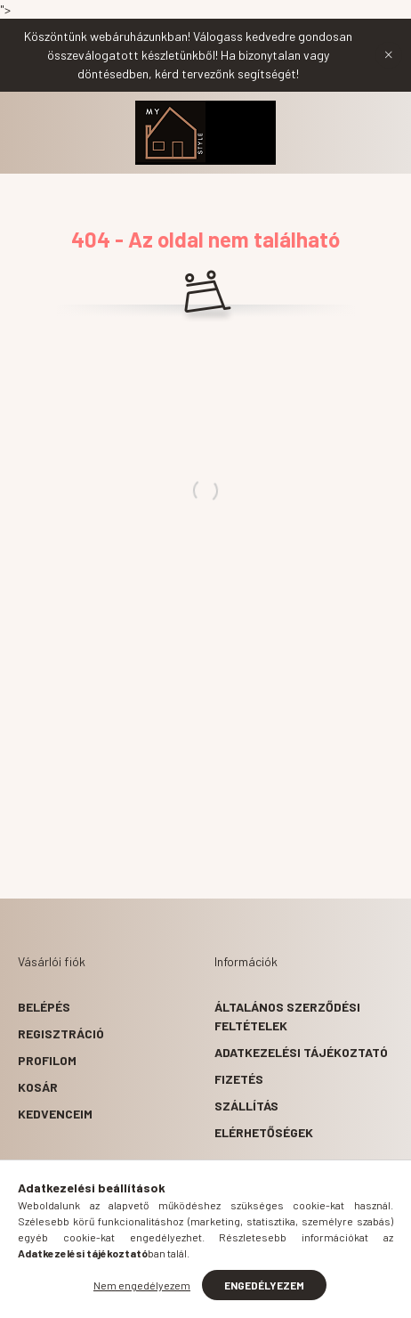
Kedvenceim (55, 1113)
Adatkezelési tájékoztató (301, 1052)
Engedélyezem (264, 1285)
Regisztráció (61, 1033)
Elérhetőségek (263, 1132)
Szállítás (246, 1105)
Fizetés (238, 1078)
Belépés (44, 1006)
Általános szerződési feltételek (287, 1016)
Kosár (38, 1086)
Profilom (47, 1060)
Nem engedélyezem (141, 1285)
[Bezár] (388, 55)
